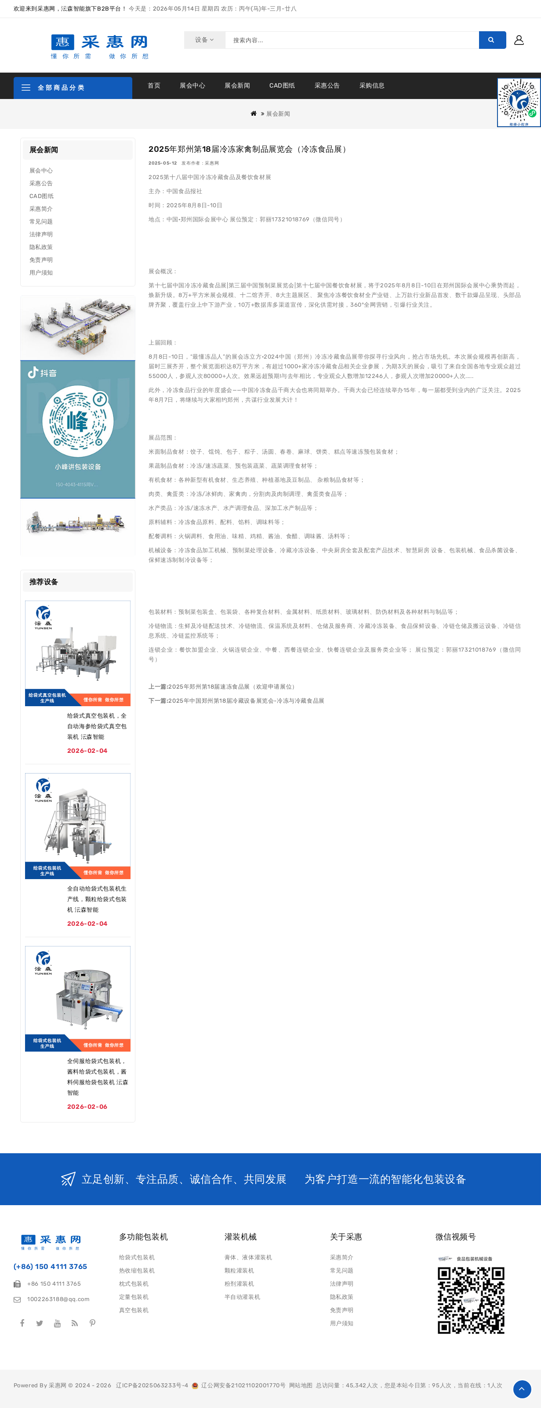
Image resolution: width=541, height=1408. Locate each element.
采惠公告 (327, 85)
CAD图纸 (282, 85)
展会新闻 (237, 85)
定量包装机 (134, 1297)
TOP (522, 1389)
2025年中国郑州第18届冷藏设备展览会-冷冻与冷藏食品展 (246, 700)
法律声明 (41, 234)
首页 (154, 85)
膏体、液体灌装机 (248, 1257)
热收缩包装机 (137, 1270)
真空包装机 (134, 1310)
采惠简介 (41, 208)
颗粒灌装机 (239, 1270)
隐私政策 (41, 247)
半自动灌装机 (243, 1297)
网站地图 (301, 1385)
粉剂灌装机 (239, 1283)
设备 (203, 40)
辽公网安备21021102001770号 (239, 1385)
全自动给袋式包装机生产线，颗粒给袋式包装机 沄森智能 (97, 899)
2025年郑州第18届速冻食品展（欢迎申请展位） (233, 686)
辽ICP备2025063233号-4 (152, 1385)
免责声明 (41, 260)
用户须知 (41, 272)
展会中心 (192, 85)
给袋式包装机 (137, 1257)
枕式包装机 (134, 1283)
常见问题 (41, 221)
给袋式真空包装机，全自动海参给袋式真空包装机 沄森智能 (97, 726)
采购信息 (372, 85)
